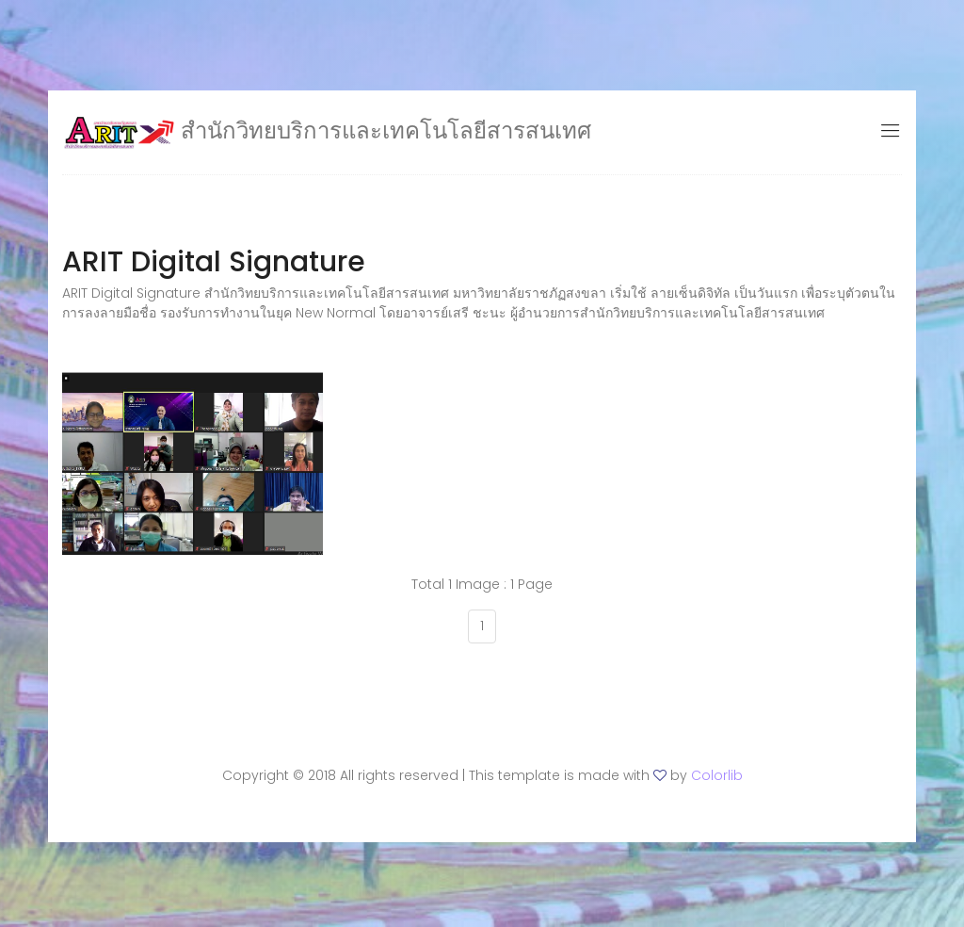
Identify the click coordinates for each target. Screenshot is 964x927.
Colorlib (717, 775)
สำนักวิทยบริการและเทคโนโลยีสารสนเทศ (326, 130)
